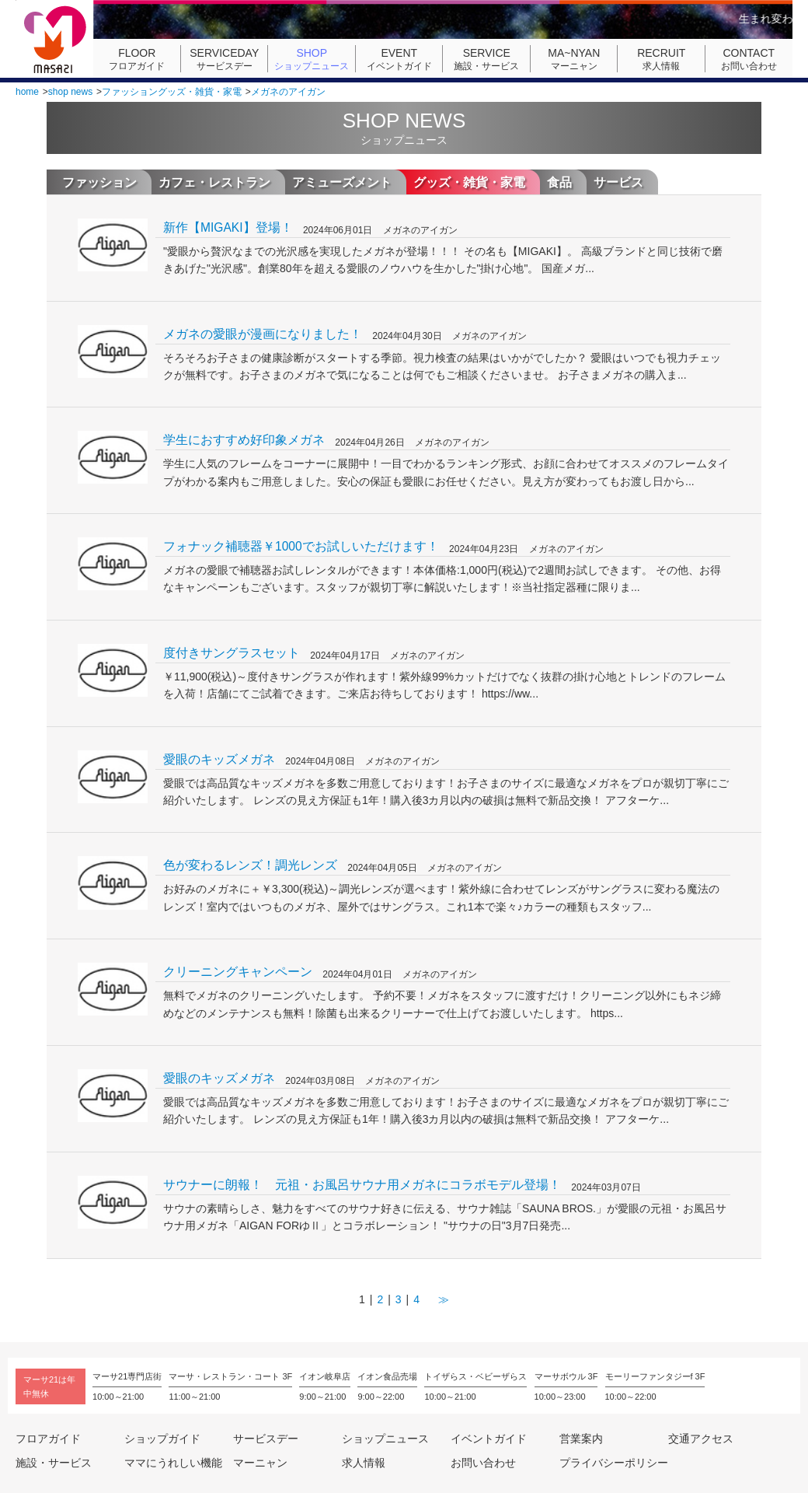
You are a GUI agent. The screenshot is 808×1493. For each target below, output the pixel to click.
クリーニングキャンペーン (237, 971)
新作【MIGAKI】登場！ (228, 227)
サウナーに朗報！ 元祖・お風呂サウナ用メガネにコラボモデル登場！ (362, 1184)
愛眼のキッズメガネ (219, 759)
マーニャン (574, 59)
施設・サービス (486, 59)
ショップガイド (162, 1438)
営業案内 (581, 1438)
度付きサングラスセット (231, 652)
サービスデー (224, 59)
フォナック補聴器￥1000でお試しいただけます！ (301, 546)
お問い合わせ (749, 59)
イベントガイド (399, 59)
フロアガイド (137, 59)
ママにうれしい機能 (173, 1462)
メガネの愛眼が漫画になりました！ (262, 334)
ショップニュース (311, 59)
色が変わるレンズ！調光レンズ (250, 865)
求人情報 (661, 59)
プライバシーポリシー (613, 1462)
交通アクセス (700, 1438)
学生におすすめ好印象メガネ (244, 439)
